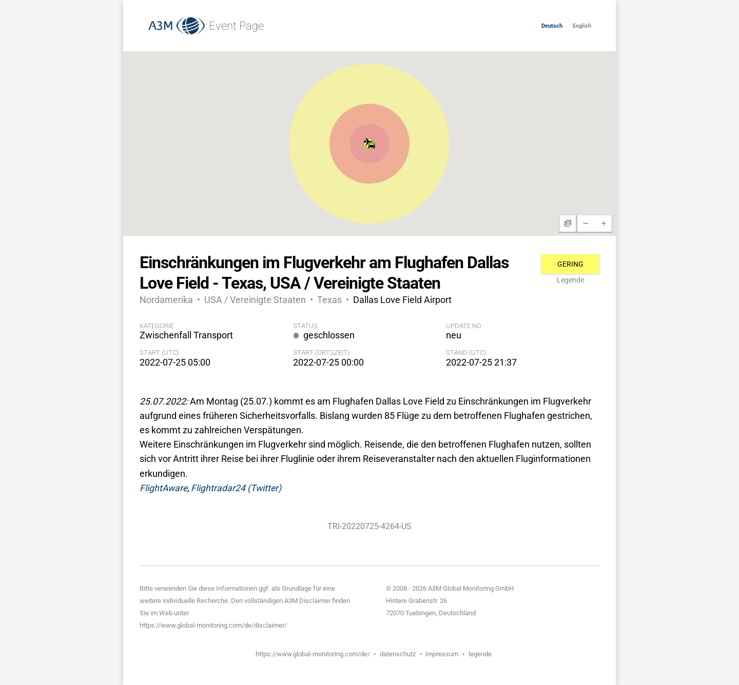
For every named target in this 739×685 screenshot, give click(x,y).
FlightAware (163, 488)
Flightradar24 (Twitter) (236, 488)
